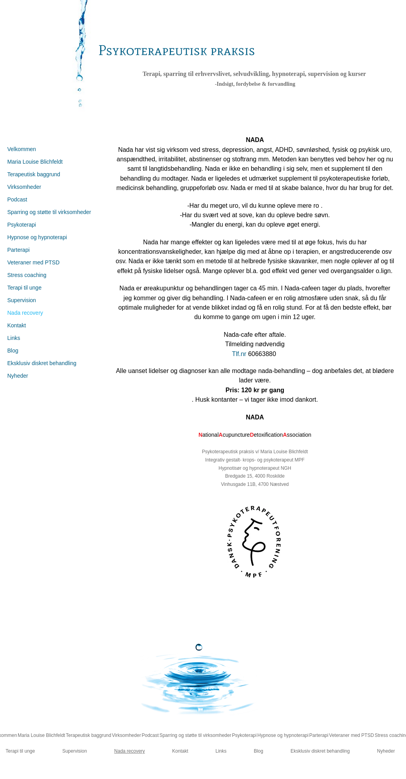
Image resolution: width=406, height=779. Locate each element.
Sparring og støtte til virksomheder (49, 212)
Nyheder (17, 376)
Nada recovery (25, 313)
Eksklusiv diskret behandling (42, 363)
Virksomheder (24, 187)
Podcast (17, 199)
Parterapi (18, 250)
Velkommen (21, 149)
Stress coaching (27, 275)
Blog (12, 350)
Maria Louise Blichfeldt (35, 162)
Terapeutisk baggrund (34, 174)
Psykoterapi (21, 225)
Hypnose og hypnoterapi (37, 237)
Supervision (21, 300)
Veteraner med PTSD (33, 262)
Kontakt (16, 325)
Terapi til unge (24, 287)
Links (13, 338)
